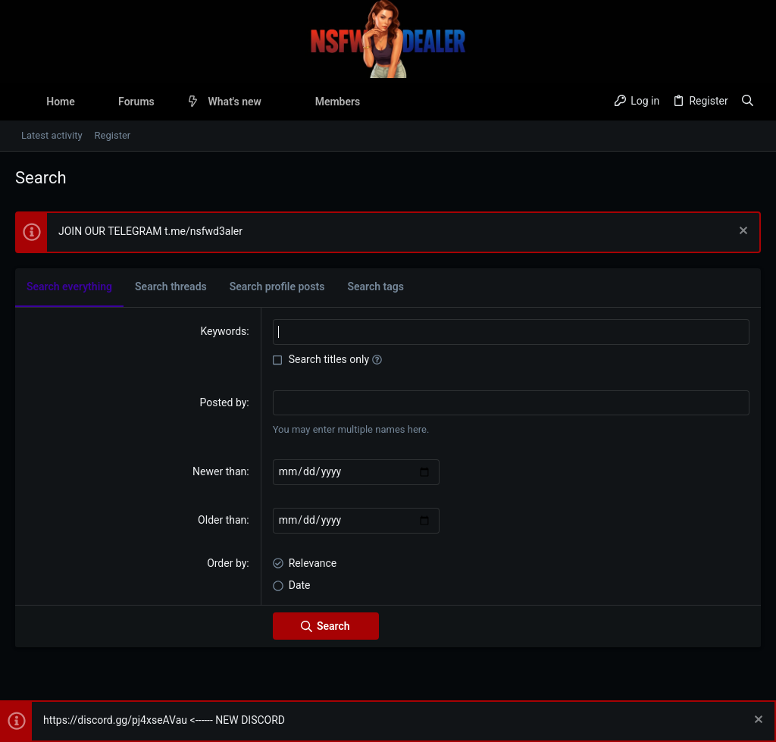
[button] (166, 101)
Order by (226, 563)
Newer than (219, 471)
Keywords (224, 331)
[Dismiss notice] (741, 232)
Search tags (375, 286)
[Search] (747, 101)
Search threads (171, 286)
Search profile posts (277, 286)
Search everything (69, 286)
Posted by (223, 402)
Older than (222, 520)
